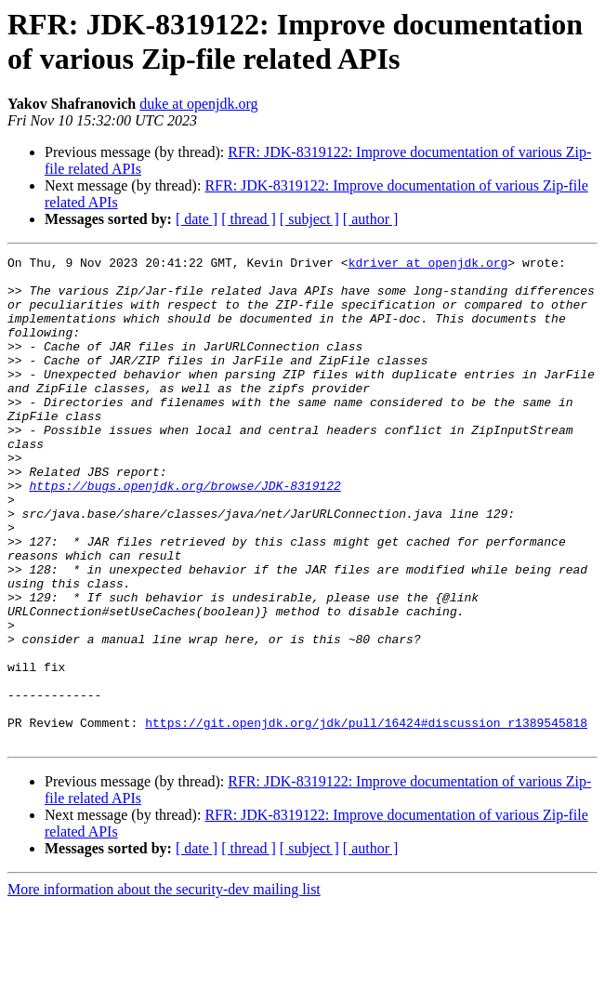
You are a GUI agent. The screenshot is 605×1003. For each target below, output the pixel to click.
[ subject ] (309, 219)
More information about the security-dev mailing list (164, 987)
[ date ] (196, 219)
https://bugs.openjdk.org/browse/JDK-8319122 (184, 532)
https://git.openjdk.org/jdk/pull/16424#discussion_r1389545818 (366, 817)
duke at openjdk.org (198, 104)
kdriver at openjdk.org (428, 265)
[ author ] (371, 219)
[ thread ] (248, 219)
